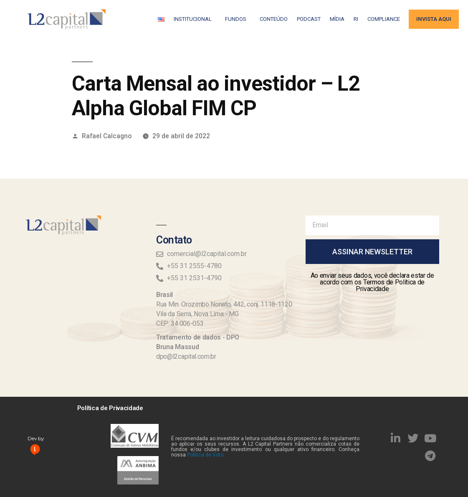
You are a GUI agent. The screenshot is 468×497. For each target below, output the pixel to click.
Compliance (383, 19)
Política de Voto (205, 455)
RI (356, 19)
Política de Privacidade (110, 408)
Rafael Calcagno (107, 136)
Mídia (337, 19)
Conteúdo (274, 19)
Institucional (195, 19)
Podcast (309, 19)
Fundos (237, 19)
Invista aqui (433, 19)
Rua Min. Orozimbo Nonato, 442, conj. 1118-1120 (224, 304)
